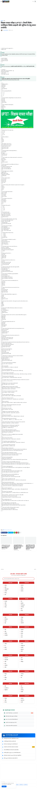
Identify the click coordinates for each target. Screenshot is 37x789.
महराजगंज (22, 622)
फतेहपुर (22, 587)
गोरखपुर (22, 617)
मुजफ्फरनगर (22, 700)
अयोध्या (22, 643)
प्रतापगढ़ (22, 590)
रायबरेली (6, 590)
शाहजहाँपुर (6, 635)
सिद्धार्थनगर (6, 689)
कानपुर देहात (6, 659)
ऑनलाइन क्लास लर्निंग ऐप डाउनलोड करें (10, 725)
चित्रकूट (6, 673)
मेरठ (21, 601)
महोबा (5, 679)
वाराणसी (6, 601)
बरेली (5, 629)
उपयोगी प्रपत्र (21, 784)
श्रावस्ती (22, 691)
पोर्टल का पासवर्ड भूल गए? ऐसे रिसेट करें (9, 744)
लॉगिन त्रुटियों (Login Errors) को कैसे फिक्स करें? (11, 752)
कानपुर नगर (6, 657)
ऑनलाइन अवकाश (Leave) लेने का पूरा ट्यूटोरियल (11, 755)
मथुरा (5, 622)
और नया (2, 569)
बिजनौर (22, 633)
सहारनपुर (22, 698)
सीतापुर (6, 592)
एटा (5, 645)
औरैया (5, 661)
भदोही (5, 700)
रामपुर (22, 635)
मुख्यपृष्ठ (2, 20)
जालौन (22, 659)
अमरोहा (22, 631)
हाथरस (5, 647)
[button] (1, 1)
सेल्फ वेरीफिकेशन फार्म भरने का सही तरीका (10, 749)
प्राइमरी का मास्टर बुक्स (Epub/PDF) (10, 722)
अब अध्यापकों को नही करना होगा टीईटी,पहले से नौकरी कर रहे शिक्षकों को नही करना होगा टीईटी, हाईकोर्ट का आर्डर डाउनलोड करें (18, 547)
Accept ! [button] (4, 786)
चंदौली (5, 603)
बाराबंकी (22, 647)
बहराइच (22, 687)
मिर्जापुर (6, 698)
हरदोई (5, 587)
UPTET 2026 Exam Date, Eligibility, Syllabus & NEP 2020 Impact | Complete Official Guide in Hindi (18, 55)
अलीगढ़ (6, 643)
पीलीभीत (6, 633)
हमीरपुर (6, 677)
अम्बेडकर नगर (23, 645)
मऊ (21, 677)
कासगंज (6, 649)
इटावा (5, 663)
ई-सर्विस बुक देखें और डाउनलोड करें (9, 741)
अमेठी (22, 651)
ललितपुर (22, 661)
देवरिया (22, 619)
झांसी (21, 657)
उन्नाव (5, 594)
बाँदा (5, 675)
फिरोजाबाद (6, 619)
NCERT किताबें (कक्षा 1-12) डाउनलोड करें (18, 713)
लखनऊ (6, 585)
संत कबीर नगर (6, 687)
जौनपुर (5, 606)
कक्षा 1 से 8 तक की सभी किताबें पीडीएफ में (11, 719)
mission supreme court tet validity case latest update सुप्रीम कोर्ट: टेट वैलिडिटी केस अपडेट (6, 547)
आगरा (5, 617)
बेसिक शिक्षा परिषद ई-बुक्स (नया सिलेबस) (10, 716)
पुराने (35, 569)
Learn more (9, 784)
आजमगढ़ (22, 673)
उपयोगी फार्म (25, 784)
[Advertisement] (18, 12)
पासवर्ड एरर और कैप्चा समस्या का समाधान (18, 747)
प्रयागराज (22, 585)
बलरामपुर (22, 689)
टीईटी (4, 20)
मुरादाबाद (22, 629)
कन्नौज (5, 667)
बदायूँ (5, 631)
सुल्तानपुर (22, 649)
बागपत (22, 610)
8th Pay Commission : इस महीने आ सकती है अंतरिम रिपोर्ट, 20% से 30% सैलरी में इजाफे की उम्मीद (18, 66)
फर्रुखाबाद (6, 665)
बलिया (22, 675)
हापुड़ (21, 608)
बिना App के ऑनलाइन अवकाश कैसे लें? (10, 758)
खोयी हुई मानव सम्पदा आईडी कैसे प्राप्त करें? (10, 738)
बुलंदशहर (22, 603)
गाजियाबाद (22, 606)
